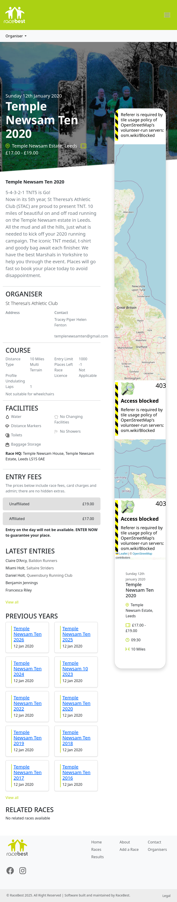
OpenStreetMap (142, 553)
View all (12, 602)
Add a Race (129, 849)
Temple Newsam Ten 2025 (76, 634)
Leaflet (121, 553)
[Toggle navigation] (167, 15)
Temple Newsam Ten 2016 (76, 772)
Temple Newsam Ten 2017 (28, 772)
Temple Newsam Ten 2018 (76, 737)
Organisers (157, 849)
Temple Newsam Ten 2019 (28, 737)
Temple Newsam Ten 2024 (28, 668)
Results (97, 856)
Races (96, 849)
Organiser (15, 35)
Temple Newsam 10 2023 (75, 668)
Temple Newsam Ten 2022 (28, 703)
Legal (166, 895)
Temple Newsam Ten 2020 (76, 703)
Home (96, 842)
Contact (154, 842)
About (125, 842)
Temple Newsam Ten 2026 (28, 634)
